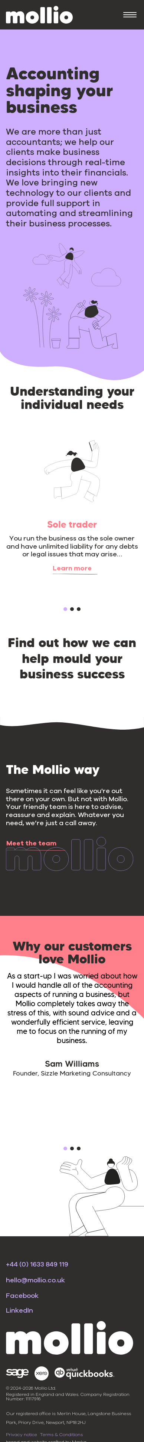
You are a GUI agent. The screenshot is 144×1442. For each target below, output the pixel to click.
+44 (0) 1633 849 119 (37, 1264)
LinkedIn (19, 1310)
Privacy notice (21, 1434)
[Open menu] (130, 15)
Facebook (22, 1296)
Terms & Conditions (61, 1434)
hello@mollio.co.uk (35, 1280)
